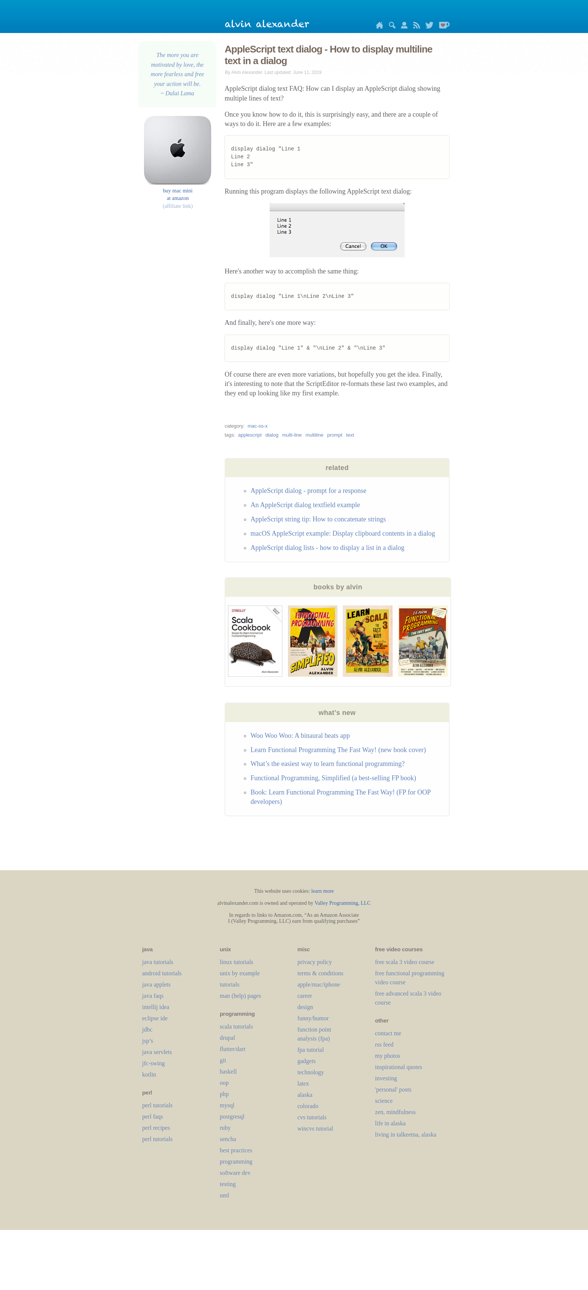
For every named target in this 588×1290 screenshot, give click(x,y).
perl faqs (152, 1116)
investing (386, 1078)
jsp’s (147, 1041)
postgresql (232, 1116)
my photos (387, 1056)
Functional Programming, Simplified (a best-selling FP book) (333, 778)
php (224, 1094)
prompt (334, 435)
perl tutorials (157, 1105)
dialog (272, 435)
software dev (235, 1173)
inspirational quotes (398, 1067)
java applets (156, 984)
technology (310, 1072)
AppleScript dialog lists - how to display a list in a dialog (327, 547)
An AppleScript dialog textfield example (305, 505)
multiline (315, 435)
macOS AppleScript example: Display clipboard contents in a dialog (342, 533)
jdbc (147, 1029)
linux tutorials (236, 962)
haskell (228, 1071)
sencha (228, 1139)
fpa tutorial (310, 1050)
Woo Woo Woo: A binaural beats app (300, 735)
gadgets (306, 1061)
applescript (250, 435)
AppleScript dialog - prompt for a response (308, 490)
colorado (307, 1106)
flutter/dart (232, 1049)
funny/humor (313, 1018)
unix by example (240, 973)
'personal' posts (393, 1089)
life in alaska (390, 1123)
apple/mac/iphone (318, 984)
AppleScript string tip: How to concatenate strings (318, 519)
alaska (304, 1095)
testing (228, 1184)
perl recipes (156, 1128)
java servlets (157, 1052)
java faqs (153, 996)
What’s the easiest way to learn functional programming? (327, 763)
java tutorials (157, 962)
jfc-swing (153, 1063)
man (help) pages (240, 996)
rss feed (384, 1044)
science (384, 1101)
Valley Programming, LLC (343, 903)
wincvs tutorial (315, 1128)
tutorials (229, 984)
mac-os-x (257, 426)
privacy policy (314, 962)
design (305, 1007)
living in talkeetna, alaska (405, 1134)
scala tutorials (236, 1026)
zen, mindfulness (395, 1112)
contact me (388, 1033)
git (223, 1060)
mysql (227, 1105)
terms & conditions (320, 973)
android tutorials (162, 973)
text (350, 435)
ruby (225, 1128)
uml (224, 1195)
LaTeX (303, 1083)
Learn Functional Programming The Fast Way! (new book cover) (338, 750)
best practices (236, 1150)
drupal (227, 1038)
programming (236, 1161)
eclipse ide (155, 1018)
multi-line (292, 435)
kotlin (149, 1074)
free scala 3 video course (404, 962)
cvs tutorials (312, 1117)
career (304, 996)
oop (224, 1083)
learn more (322, 891)
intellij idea (155, 1007)
